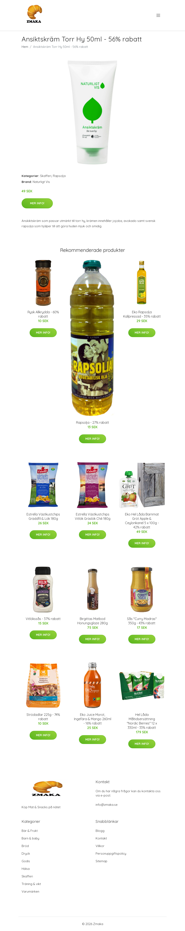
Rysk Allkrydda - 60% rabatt (43, 314)
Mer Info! (37, 203)
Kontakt (101, 838)
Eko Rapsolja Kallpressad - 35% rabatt (142, 314)
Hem (25, 47)
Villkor (100, 846)
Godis (26, 861)
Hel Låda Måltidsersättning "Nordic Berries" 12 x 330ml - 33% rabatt (142, 721)
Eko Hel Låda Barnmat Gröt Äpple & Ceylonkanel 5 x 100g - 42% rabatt (142, 520)
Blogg (100, 831)
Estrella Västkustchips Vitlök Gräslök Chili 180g (92, 516)
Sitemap (101, 861)
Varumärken (30, 891)
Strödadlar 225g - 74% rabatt (43, 717)
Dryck (26, 853)
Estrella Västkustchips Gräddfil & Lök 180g (43, 516)
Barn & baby (30, 838)
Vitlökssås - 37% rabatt (43, 619)
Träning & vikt (31, 884)
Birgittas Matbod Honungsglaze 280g (92, 621)
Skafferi (45, 176)
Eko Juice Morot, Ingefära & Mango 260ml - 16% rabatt (92, 719)
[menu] (158, 15)
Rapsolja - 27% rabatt (92, 422)
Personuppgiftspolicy (111, 853)
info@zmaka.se (107, 805)
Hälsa (26, 869)
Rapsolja (59, 176)
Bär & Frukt (30, 831)
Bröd (25, 846)
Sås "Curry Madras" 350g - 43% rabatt (142, 621)
